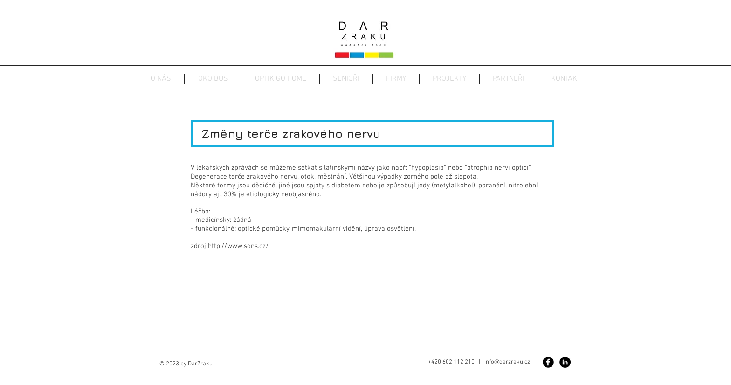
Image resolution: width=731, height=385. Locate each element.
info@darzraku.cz (507, 362)
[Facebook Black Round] (548, 362)
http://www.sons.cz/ (238, 246)
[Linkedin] (565, 362)
